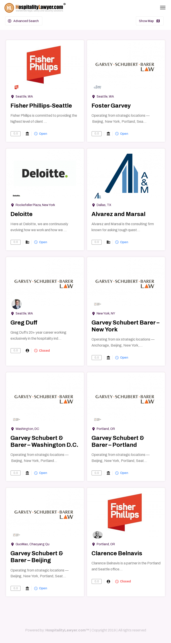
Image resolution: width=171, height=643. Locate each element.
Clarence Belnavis (117, 553)
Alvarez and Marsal (118, 214)
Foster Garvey (111, 105)
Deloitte (21, 214)
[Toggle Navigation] (163, 7)
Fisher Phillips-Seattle (41, 105)
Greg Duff (23, 322)
